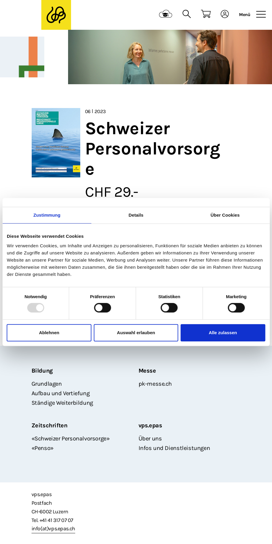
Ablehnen (49, 332)
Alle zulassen (223, 332)
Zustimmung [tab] (46, 215)
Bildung (42, 370)
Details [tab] (136, 215)
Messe (147, 370)
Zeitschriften (49, 425)
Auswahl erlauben (136, 332)
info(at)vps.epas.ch (53, 528)
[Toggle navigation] (261, 15)
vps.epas (150, 425)
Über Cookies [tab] (225, 215)
